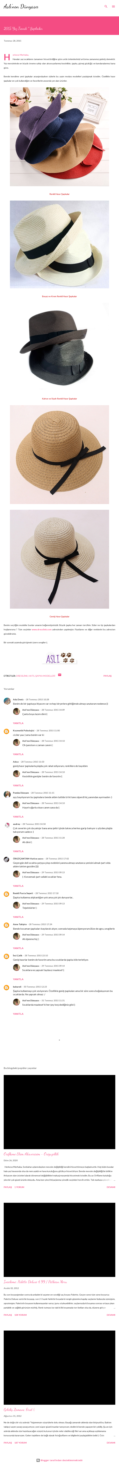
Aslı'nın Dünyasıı (21, 6)
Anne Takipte (20, 924)
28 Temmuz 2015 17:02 (57, 858)
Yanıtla (18, 723)
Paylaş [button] (108, 675)
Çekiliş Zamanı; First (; (19, 1409)
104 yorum (20, 1315)
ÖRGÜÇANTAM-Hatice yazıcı (28, 858)
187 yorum (20, 1442)
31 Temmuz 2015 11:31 (53, 1000)
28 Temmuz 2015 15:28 (53, 837)
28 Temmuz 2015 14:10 (53, 741)
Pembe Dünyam (21, 792)
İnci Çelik (17, 955)
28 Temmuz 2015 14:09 (53, 709)
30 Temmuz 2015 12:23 (35, 986)
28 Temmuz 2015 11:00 (48, 730)
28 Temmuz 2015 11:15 (42, 792)
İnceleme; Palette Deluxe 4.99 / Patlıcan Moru (35, 1282)
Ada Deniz (18, 699)
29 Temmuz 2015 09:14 (53, 934)
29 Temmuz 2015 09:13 (53, 872)
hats (31, 675)
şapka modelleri (45, 675)
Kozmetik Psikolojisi (23, 730)
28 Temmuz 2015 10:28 (37, 699)
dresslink (22, 675)
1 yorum (19, 1187)
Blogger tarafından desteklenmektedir (59, 1460)
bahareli (17, 986)
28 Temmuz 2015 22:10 (36, 955)
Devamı (111, 1187)
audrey (16, 824)
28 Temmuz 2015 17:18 (46, 893)
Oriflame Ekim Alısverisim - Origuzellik (31, 1154)
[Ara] (106, 5)
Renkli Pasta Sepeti (23, 893)
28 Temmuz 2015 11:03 (32, 761)
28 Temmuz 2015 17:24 (40, 924)
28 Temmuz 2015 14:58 (34, 824)
